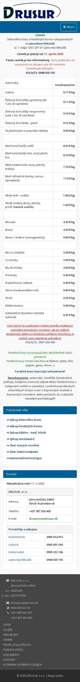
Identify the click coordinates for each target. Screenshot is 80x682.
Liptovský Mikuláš (20, 560)
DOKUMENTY (11, 655)
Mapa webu (55, 676)
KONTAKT (9, 660)
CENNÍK (8, 640)
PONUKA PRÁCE (13, 650)
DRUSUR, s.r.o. (36, 676)
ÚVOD (7, 625)
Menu (68, 27)
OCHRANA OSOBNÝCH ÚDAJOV (22, 664)
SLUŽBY (8, 630)
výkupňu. (48, 68)
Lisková (13, 544)
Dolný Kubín (16, 552)
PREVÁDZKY (10, 635)
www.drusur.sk (20, 608)
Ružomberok (17, 537)
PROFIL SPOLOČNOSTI (17, 645)
